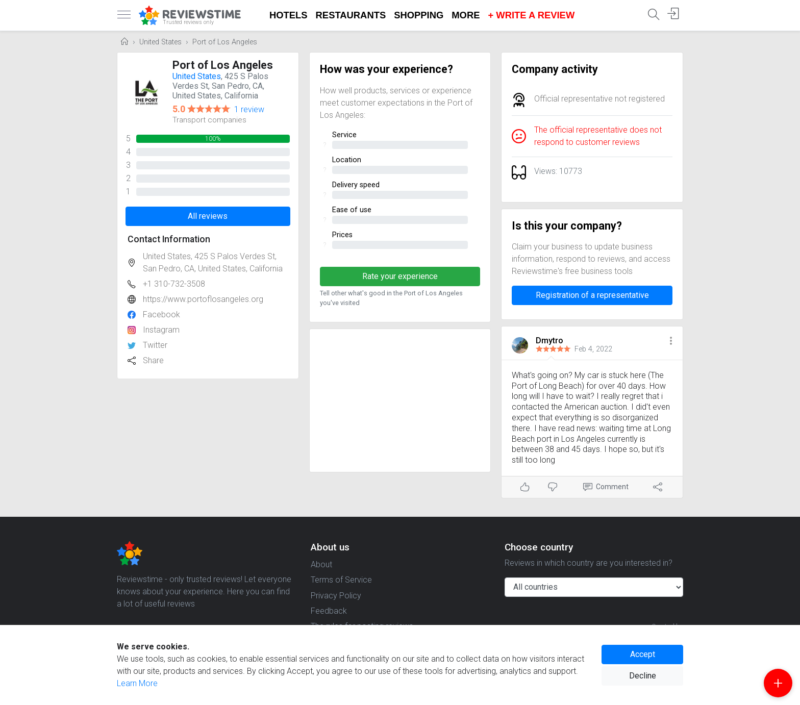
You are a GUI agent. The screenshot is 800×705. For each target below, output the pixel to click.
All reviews (208, 216)
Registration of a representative (592, 295)
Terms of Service (341, 580)
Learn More (137, 683)
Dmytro (549, 340)
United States (160, 42)
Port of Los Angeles (224, 42)
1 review (249, 109)
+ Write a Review (531, 15)
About (321, 564)
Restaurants (351, 15)
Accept (642, 654)
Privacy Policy (336, 595)
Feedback (329, 611)
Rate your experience (400, 276)
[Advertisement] (400, 400)
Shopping (418, 15)
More (466, 15)
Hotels (288, 15)
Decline (642, 676)
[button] (671, 341)
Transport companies (209, 119)
